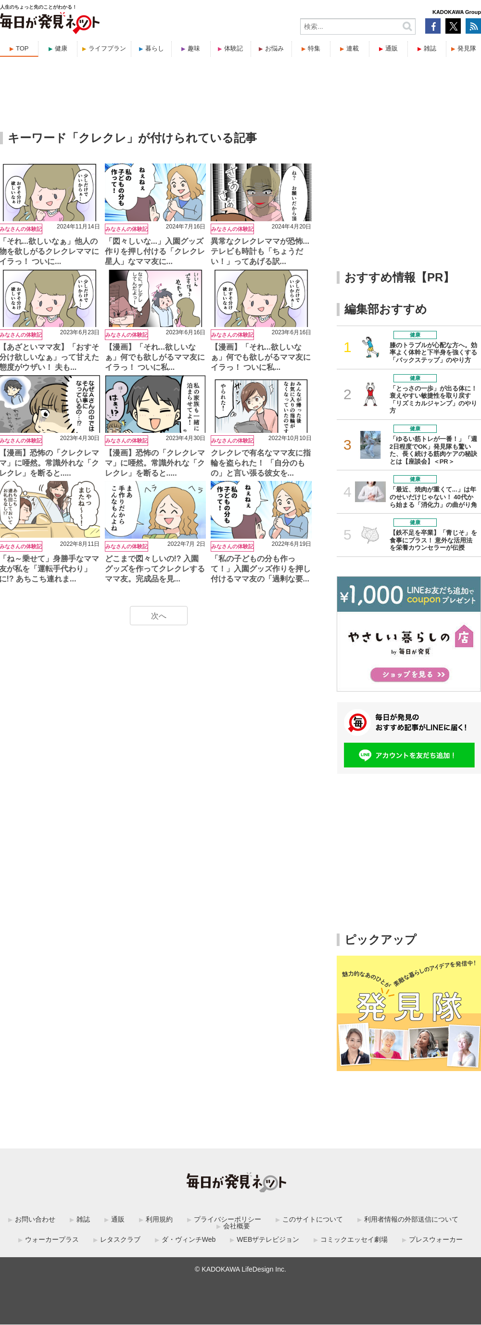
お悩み (274, 48)
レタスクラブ (120, 1239)
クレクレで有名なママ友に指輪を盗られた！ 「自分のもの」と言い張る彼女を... (261, 463)
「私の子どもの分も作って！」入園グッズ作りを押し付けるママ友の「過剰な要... (261, 569)
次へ (158, 616)
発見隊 (466, 48)
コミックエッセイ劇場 (354, 1239)
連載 (352, 48)
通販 (391, 48)
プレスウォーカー (436, 1239)
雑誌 (430, 48)
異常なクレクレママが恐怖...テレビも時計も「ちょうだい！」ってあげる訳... (260, 251)
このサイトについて (312, 1219)
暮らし (154, 48)
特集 (314, 48)
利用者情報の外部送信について (411, 1219)
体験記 (233, 48)
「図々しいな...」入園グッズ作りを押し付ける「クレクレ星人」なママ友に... (155, 251)
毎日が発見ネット (56, 23)
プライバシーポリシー (227, 1219)
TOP (22, 48)
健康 (61, 48)
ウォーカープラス (52, 1239)
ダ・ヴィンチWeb (189, 1239)
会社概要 (236, 1226)
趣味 (194, 48)
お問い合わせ (35, 1219)
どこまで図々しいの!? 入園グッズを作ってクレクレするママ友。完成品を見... (155, 569)
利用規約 (159, 1219)
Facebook (433, 26)
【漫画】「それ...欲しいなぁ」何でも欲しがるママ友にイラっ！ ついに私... (155, 357)
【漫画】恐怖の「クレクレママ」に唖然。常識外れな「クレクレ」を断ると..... (155, 463)
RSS (473, 26)
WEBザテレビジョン (268, 1239)
